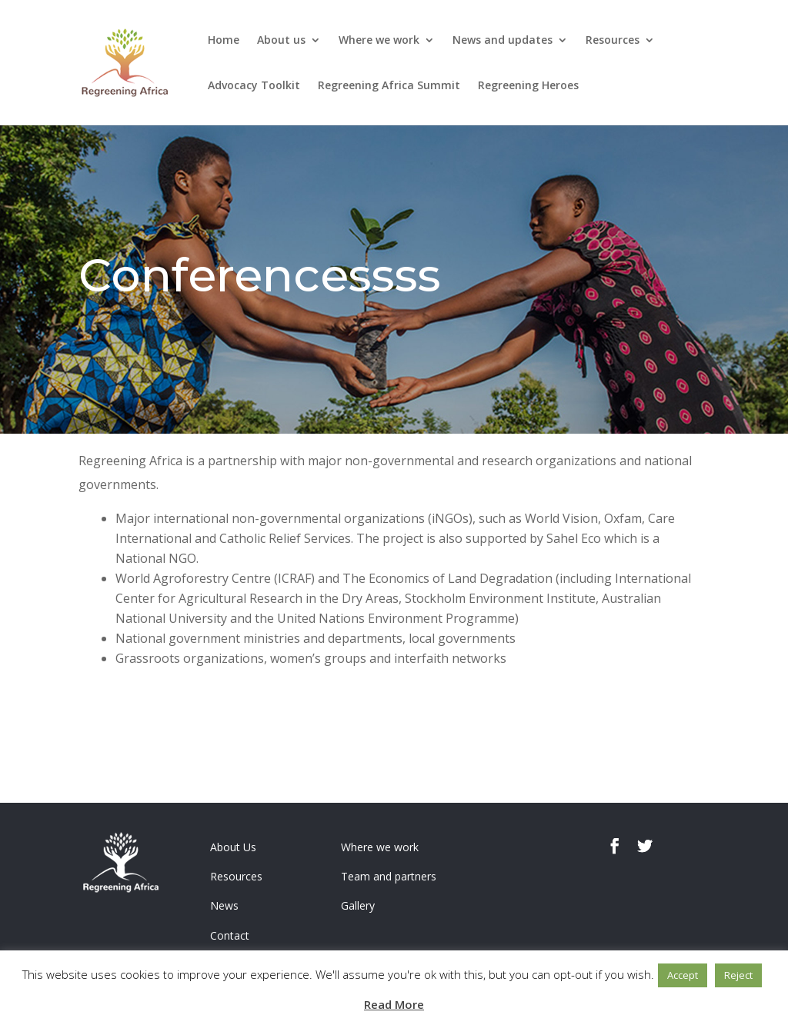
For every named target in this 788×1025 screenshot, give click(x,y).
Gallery (358, 905)
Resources (612, 41)
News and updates (502, 41)
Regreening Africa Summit (389, 86)
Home (223, 41)
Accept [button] (682, 975)
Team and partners (388, 876)
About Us (233, 847)
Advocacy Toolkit (254, 86)
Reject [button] (738, 975)
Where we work (379, 41)
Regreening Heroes (528, 86)
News (224, 905)
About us (281, 41)
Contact (229, 935)
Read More (394, 1004)
